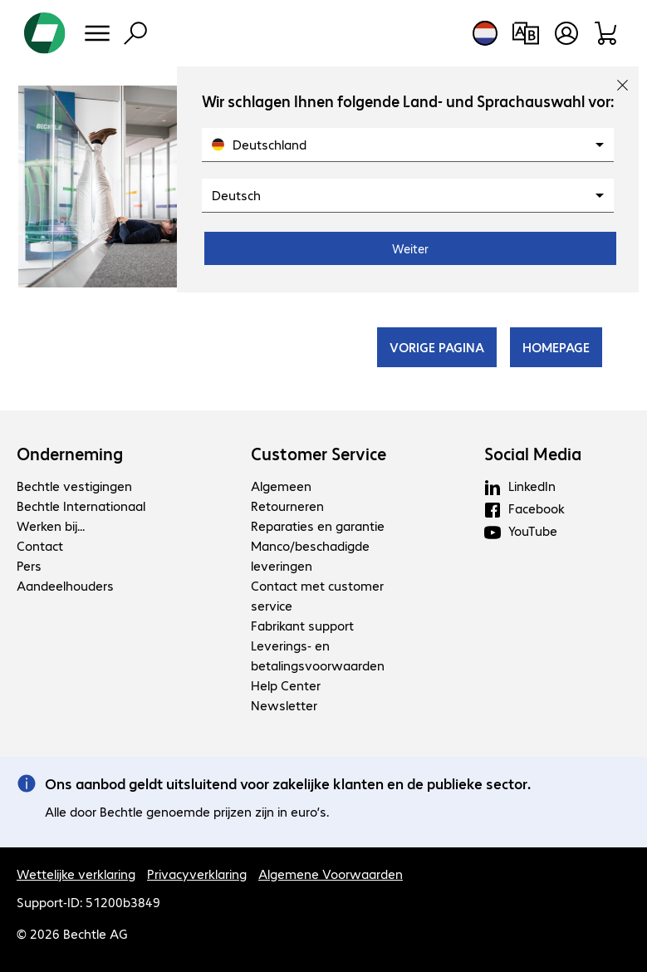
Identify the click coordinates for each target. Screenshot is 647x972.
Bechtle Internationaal (81, 505)
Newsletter (284, 705)
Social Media (532, 454)
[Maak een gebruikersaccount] (566, 33)
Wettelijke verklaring (76, 873)
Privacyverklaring (197, 873)
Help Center (286, 685)
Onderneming (70, 454)
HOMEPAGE (556, 347)
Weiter (410, 248)
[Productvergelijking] (525, 33)
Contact (40, 545)
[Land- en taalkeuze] (485, 33)
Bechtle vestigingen (74, 485)
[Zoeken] (135, 33)
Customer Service (318, 454)
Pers (29, 565)
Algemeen (281, 485)
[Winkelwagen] (606, 33)
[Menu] (97, 33)
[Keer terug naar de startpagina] (45, 33)
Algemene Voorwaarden (330, 873)
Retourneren (287, 505)
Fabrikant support (302, 625)
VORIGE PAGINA (437, 347)
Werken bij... (51, 525)
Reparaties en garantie (318, 525)
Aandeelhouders (65, 585)
